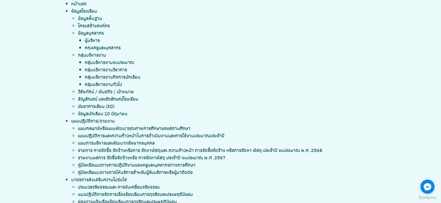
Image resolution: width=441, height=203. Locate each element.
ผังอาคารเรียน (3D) (96, 106)
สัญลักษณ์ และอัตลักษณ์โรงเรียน (108, 99)
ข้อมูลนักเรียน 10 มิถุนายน (102, 113)
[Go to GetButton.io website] (427, 197)
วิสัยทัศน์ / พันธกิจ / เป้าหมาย (106, 91)
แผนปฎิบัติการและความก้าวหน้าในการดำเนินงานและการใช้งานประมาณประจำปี (151, 135)
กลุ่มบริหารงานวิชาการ (106, 69)
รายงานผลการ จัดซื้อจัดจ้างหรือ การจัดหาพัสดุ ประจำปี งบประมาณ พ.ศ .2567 (152, 157)
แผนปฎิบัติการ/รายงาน (93, 121)
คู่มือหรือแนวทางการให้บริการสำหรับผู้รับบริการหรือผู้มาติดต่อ (135, 172)
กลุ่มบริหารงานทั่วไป (103, 84)
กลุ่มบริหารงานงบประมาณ (109, 62)
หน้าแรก (79, 3)
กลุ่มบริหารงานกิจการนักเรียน (112, 77)
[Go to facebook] (427, 187)
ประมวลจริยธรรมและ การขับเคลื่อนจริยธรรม (119, 187)
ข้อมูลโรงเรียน (84, 11)
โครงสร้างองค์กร (94, 25)
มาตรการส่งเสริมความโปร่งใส (99, 179)
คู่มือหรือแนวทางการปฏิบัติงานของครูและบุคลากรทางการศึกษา (136, 165)
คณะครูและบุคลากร (103, 47)
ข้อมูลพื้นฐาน (90, 18)
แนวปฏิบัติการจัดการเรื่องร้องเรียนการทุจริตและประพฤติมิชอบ (135, 194)
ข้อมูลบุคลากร (91, 33)
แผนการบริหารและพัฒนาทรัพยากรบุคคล (116, 143)
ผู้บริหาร (92, 40)
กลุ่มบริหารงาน (92, 55)
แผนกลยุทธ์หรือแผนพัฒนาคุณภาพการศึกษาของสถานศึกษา (134, 128)
